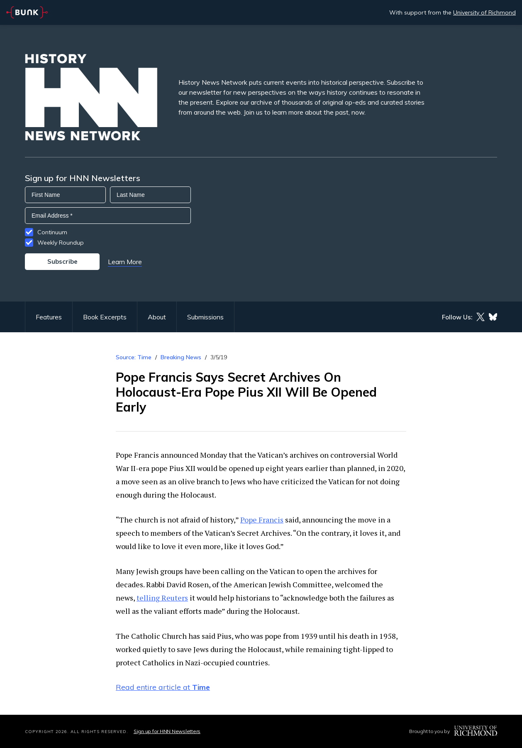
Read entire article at (163, 687)
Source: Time (133, 357)
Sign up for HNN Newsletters (167, 731)
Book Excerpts (105, 317)
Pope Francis (261, 520)
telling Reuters (162, 598)
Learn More (125, 262)
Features (49, 317)
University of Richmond (484, 12)
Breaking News (181, 357)
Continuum (52, 232)
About (157, 317)
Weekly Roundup (60, 242)
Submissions (205, 317)
